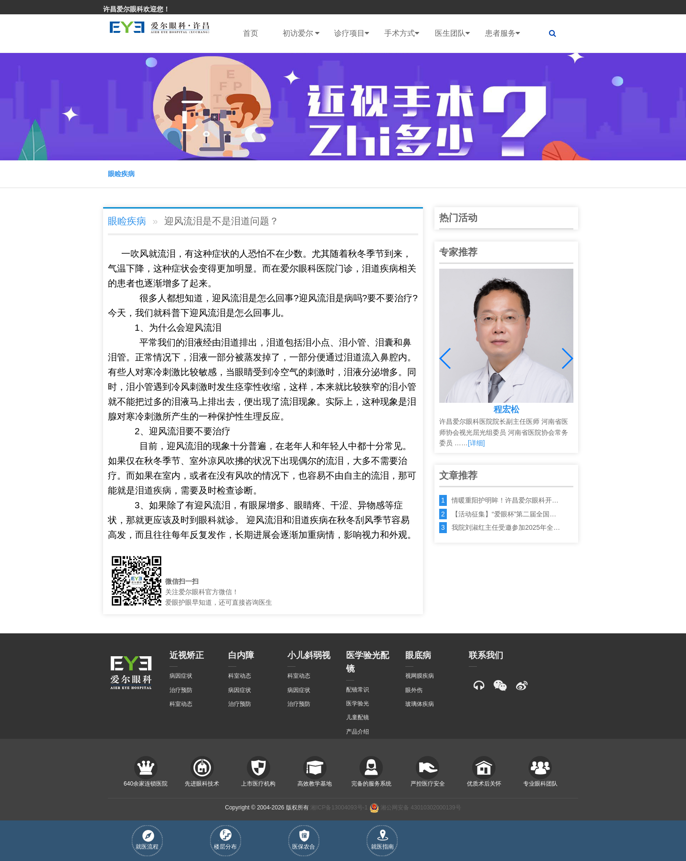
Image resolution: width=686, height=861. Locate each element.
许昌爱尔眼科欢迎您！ (136, 9)
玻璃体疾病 (419, 704)
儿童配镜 (357, 717)
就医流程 (147, 840)
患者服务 (502, 33)
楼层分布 (225, 839)
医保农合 (303, 840)
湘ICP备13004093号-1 (339, 807)
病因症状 (180, 675)
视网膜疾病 (419, 675)
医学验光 (357, 703)
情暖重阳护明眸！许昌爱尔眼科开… (505, 500)
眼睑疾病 (121, 174)
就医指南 (382, 840)
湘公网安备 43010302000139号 (415, 807)
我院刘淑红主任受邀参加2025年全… (506, 527)
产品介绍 (357, 731)
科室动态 (180, 704)
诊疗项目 (351, 33)
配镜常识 (357, 689)
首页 (250, 33)
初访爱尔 (301, 33)
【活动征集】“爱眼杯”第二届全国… (504, 514)
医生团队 (452, 33)
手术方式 (401, 33)
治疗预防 (180, 690)
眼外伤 (413, 690)
